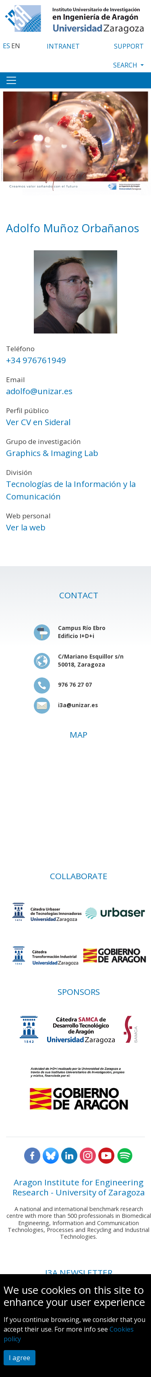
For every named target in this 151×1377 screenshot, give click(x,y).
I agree (19, 1357)
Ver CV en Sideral (38, 422)
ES (6, 45)
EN (15, 45)
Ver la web (26, 527)
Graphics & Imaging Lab (52, 452)
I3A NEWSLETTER (78, 1272)
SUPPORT (129, 46)
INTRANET (63, 46)
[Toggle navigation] (11, 80)
